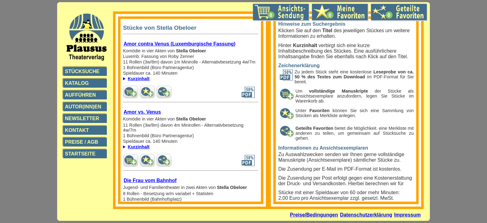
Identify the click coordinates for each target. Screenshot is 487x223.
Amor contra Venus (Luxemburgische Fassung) (179, 43)
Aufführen (80, 95)
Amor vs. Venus (142, 112)
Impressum (407, 214)
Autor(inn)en (83, 106)
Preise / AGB (81, 142)
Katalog (77, 83)
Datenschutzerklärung (366, 214)
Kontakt (77, 130)
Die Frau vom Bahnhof (150, 180)
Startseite (80, 153)
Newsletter (82, 118)
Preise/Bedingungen (314, 214)
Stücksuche (82, 71)
